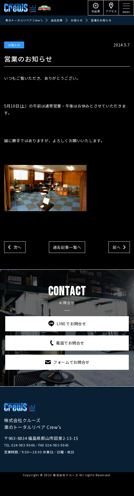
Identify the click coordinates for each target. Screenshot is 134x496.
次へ (17, 247)
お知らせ (14, 45)
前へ (117, 247)
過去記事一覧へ (67, 247)
